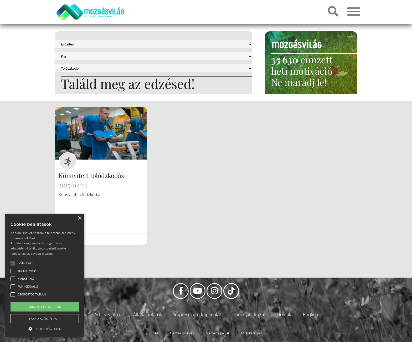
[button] (45, 328)
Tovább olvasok (42, 254)
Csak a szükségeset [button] (44, 319)
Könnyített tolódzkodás (91, 175)
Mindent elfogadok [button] (44, 307)
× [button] (79, 218)
